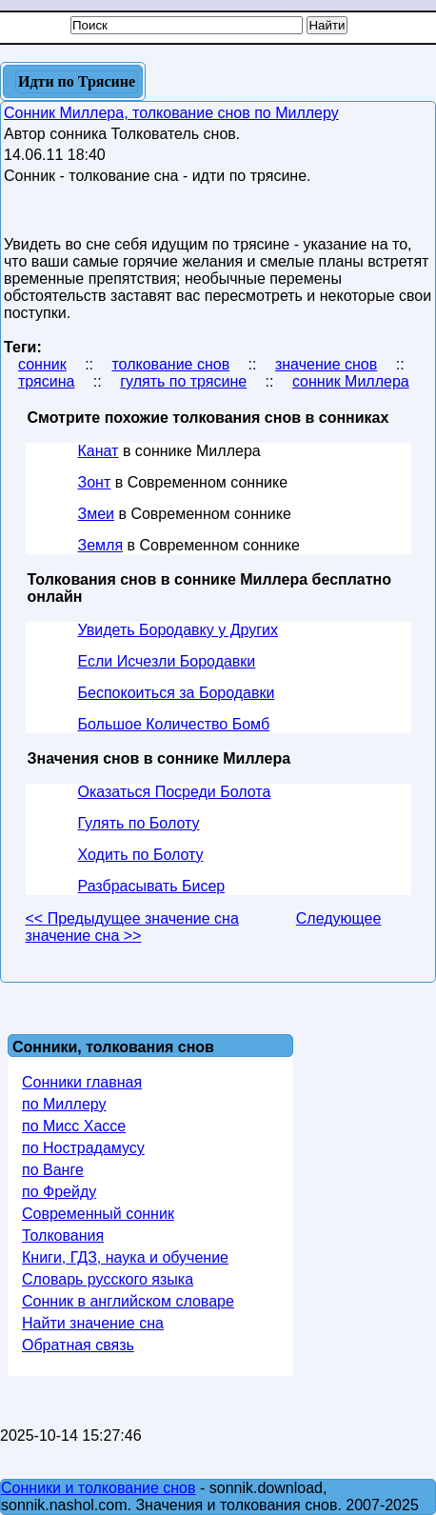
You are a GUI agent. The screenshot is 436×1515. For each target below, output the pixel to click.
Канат (98, 451)
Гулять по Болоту (139, 823)
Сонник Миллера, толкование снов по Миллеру (171, 113)
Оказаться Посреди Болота (174, 792)
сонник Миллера (350, 381)
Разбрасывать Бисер (152, 886)
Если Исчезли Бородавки (167, 661)
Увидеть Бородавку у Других (178, 630)
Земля (101, 545)
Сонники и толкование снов (98, 1488)
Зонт (94, 482)
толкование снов (170, 364)
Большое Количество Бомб (174, 724)
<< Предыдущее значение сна (132, 918)
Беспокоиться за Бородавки (176, 693)
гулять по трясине (183, 381)
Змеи (96, 514)
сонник (42, 364)
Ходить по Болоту (141, 855)
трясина (46, 381)
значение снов (326, 364)
